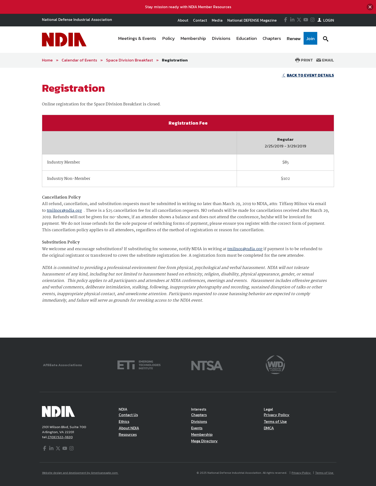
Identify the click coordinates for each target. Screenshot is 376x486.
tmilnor (54, 210)
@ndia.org (72, 210)
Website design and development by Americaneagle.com (80, 473)
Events (196, 428)
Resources (128, 434)
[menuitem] (137, 39)
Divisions (199, 421)
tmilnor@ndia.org (244, 249)
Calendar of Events (79, 60)
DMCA (269, 428)
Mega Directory (204, 441)
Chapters (199, 415)
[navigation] (216, 39)
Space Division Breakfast (129, 60)
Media (217, 20)
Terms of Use (275, 421)
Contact (200, 20)
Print (304, 60)
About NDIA (129, 428)
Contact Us (128, 415)
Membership (201, 434)
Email (325, 60)
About (182, 20)
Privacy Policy (276, 415)
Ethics (124, 421)
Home (47, 60)
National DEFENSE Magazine (252, 20)
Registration (175, 60)
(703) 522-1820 (60, 437)
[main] (188, 203)
